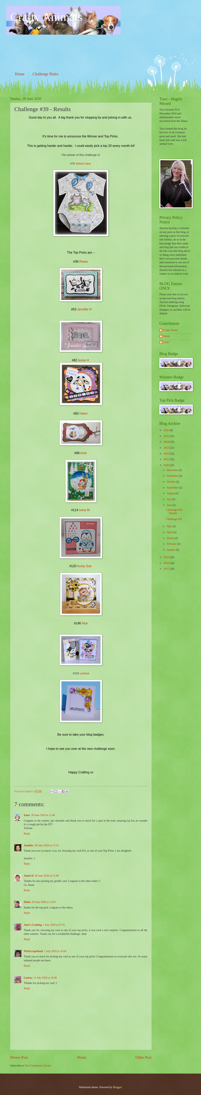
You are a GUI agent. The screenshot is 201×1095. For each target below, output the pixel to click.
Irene (27, 815)
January (171, 549)
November (173, 475)
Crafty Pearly (170, 330)
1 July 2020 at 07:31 (54, 924)
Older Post (143, 1057)
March (171, 538)
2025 (167, 436)
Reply (27, 833)
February (172, 543)
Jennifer (28, 845)
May (170, 526)
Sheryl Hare (83, 163)
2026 (167, 430)
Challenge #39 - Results (174, 511)
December (173, 470)
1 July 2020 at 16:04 (55, 951)
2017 (167, 568)
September (173, 487)
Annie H (83, 360)
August (171, 493)
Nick (85, 623)
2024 (167, 441)
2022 (167, 453)
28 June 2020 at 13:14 (46, 845)
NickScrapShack (33, 951)
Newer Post (19, 1057)
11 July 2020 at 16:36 (45, 977)
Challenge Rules (45, 74)
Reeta (83, 261)
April (170, 532)
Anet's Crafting (33, 924)
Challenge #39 (174, 519)
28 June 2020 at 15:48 (46, 875)
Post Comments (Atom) (38, 1065)
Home (20, 74)
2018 (167, 563)
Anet (83, 453)
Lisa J (166, 342)
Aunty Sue (84, 566)
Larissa (84, 673)
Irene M (84, 510)
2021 (167, 459)
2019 (167, 557)
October (171, 481)
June (170, 505)
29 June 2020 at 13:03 (44, 902)
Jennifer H (84, 309)
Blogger (117, 1087)
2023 (167, 447)
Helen (83, 413)
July (169, 499)
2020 (167, 465)
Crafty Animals (46, 16)
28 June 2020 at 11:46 (43, 815)
